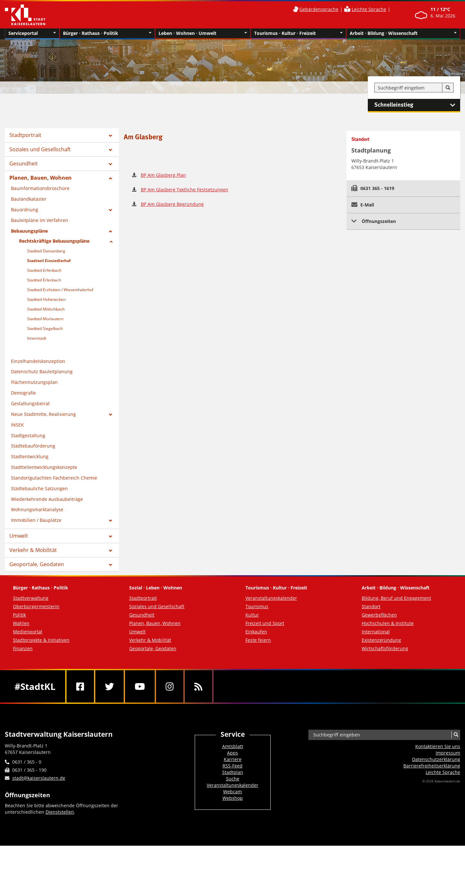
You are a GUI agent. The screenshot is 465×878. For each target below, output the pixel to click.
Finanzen (23, 648)
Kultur (252, 615)
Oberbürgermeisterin (36, 606)
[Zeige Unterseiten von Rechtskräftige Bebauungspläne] (111, 242)
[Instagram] (169, 686)
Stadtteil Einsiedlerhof (49, 260)
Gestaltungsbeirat (30, 403)
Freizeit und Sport (264, 623)
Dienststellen (60, 812)
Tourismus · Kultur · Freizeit (298, 33)
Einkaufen (256, 632)
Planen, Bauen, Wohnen (40, 177)
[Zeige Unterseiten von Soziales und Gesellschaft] (110, 150)
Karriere (233, 759)
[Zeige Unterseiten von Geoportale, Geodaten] (110, 565)
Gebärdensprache (318, 9)
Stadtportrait (25, 135)
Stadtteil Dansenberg (46, 251)
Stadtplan (232, 772)
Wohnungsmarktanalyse (37, 509)
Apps (232, 753)
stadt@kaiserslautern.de (38, 778)
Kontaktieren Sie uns (437, 746)
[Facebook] (80, 686)
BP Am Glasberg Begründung (172, 204)
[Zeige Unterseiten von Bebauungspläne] (110, 231)
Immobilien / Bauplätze (36, 520)
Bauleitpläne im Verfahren (39, 220)
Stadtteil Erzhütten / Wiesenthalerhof (60, 289)
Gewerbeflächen (379, 615)
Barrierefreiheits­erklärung (431, 766)
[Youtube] (140, 686)
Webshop (232, 798)
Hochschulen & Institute (388, 623)
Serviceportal (32, 33)
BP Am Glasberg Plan (163, 175)
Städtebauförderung (33, 446)
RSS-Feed (232, 766)
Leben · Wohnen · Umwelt (203, 33)
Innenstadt (36, 338)
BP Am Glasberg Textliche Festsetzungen (184, 189)
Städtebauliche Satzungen (39, 488)
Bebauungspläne (29, 231)
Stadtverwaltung (30, 598)
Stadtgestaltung (28, 435)
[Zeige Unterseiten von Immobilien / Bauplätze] (110, 520)
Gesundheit (23, 163)
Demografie (23, 393)
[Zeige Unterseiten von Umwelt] (110, 536)
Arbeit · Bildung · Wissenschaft (403, 33)
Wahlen (21, 623)
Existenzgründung (381, 640)
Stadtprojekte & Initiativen (41, 640)
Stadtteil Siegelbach (45, 328)
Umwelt (18, 535)
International (376, 632)
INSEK (17, 425)
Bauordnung (24, 209)
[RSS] (198, 686)
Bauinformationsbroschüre (40, 188)
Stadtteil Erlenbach (44, 280)
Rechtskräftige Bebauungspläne (54, 241)
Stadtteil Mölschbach (46, 309)
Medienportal (27, 632)
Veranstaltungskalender (271, 598)
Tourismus (256, 606)
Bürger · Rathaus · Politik (107, 33)
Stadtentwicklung (29, 456)
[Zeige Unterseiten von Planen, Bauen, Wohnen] (110, 178)
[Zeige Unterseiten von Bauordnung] (110, 210)
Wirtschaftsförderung (385, 648)
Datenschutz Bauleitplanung (42, 371)
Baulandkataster (28, 199)
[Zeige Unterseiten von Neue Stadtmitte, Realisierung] (110, 414)
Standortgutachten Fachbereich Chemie (54, 478)
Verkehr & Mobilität (33, 550)
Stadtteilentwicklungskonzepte (44, 467)
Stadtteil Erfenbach (44, 270)
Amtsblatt (232, 746)
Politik (19, 615)
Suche (232, 779)
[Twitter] (109, 686)
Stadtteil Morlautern (45, 319)
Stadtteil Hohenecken (46, 299)
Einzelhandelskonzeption (38, 361)
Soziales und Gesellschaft (40, 149)
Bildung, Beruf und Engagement (396, 598)
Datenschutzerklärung (436, 759)
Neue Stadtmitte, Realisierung (43, 414)
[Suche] (448, 87)
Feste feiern (258, 640)
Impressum (448, 753)
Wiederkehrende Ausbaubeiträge (47, 499)
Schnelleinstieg (417, 105)
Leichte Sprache (369, 9)
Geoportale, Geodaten (36, 564)
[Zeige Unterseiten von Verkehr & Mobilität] (110, 550)
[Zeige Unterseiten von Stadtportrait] (110, 136)
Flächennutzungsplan (34, 382)
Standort (371, 606)
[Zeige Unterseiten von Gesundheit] (110, 164)
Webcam (232, 791)
